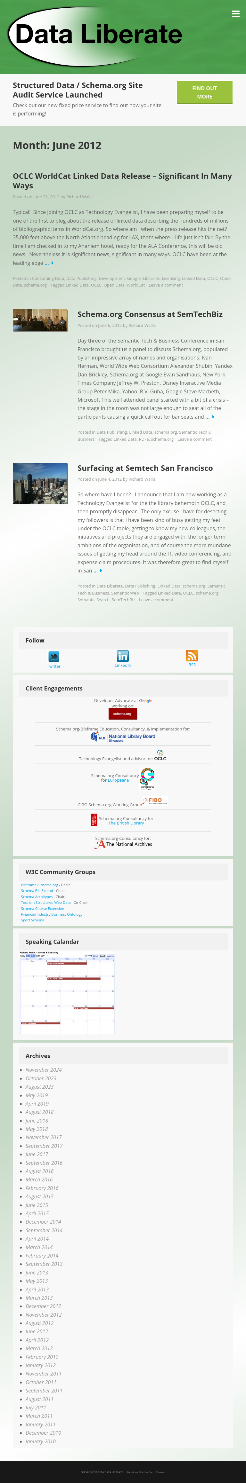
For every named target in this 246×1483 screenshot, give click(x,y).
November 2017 (44, 1137)
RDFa (144, 439)
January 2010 (41, 1441)
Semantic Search (94, 600)
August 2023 (39, 1086)
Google (134, 278)
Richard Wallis (80, 197)
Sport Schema (32, 920)
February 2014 (42, 1255)
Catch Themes (157, 1472)
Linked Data (193, 278)
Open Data (114, 285)
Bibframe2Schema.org (39, 884)
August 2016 (39, 1171)
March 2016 (39, 1179)
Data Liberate (110, 586)
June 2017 (37, 1154)
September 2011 (44, 1390)
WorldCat (136, 285)
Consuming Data (48, 278)
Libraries (151, 278)
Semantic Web (125, 593)
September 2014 (44, 1230)
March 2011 (39, 1415)
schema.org (35, 285)
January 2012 (41, 1365)
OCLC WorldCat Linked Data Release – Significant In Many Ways (122, 180)
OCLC (212, 278)
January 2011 (41, 1424)
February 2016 (42, 1188)
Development (112, 278)
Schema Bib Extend (37, 890)
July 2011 (36, 1407)
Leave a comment (166, 285)
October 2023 (41, 1078)
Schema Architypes (37, 896)
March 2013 (39, 1297)
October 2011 (41, 1382)
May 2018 (37, 1128)
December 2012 (43, 1306)
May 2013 (37, 1280)
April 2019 (37, 1103)
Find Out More (204, 92)
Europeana (118, 780)
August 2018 (39, 1112)
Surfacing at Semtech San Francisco (145, 467)
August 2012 (39, 1323)
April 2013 (37, 1289)
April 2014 (37, 1238)
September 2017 (44, 1145)
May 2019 (37, 1095)
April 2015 (37, 1213)
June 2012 (37, 1331)
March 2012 (39, 1348)
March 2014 (39, 1247)
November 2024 (44, 1069)
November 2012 (44, 1314)
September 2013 (44, 1263)
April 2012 (37, 1340)
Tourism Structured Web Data (46, 902)
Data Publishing (81, 278)
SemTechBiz (123, 600)
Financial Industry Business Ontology (51, 914)
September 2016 (44, 1162)
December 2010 (43, 1432)
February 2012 (42, 1357)
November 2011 (44, 1373)
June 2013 (37, 1272)
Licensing (171, 278)
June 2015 (37, 1205)
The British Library (126, 823)
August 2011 (39, 1399)
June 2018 (37, 1120)
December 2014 (43, 1221)
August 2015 (39, 1196)
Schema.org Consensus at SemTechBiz (150, 314)
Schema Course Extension (42, 908)
